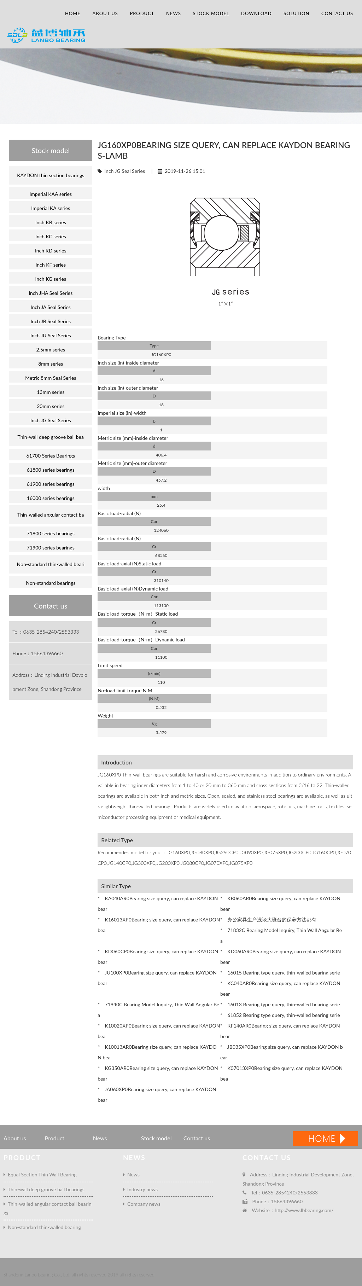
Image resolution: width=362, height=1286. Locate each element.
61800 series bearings (51, 470)
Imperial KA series (50, 208)
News (173, 13)
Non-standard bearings (50, 583)
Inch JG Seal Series (124, 171)
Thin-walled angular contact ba (50, 515)
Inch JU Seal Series (50, 335)
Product (142, 13)
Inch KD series (50, 251)
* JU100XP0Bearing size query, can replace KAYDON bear (157, 978)
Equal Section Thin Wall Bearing (40, 1174)
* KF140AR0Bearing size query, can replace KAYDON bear (280, 1031)
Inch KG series (50, 279)
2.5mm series (50, 350)
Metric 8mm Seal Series (50, 378)
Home (73, 13)
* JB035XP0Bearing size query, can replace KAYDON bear (281, 1052)
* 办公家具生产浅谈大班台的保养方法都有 (268, 920)
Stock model (211, 13)
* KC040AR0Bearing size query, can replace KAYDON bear (280, 988)
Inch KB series (50, 222)
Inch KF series (50, 265)
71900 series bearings (51, 548)
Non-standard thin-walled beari (50, 564)
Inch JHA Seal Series (50, 293)
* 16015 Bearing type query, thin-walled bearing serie (280, 973)
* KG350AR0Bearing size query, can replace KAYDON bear (158, 1073)
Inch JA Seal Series (51, 307)
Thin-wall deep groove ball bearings (44, 1189)
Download (256, 13)
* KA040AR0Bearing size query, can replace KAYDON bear (158, 903)
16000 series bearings (51, 498)
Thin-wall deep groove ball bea (51, 437)
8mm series (50, 364)
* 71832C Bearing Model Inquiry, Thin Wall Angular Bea (281, 935)
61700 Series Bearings (50, 456)
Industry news (140, 1189)
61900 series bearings (51, 484)
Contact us (337, 13)
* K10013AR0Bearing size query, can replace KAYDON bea (157, 1052)
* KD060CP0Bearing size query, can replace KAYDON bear (158, 956)
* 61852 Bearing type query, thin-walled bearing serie (280, 1015)
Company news (141, 1204)
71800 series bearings (51, 533)
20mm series (50, 406)
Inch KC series (50, 236)
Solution (296, 13)
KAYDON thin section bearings (50, 175)
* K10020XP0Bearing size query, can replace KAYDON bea (159, 1031)
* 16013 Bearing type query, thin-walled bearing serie (280, 1004)
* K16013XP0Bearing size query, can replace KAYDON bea (159, 925)
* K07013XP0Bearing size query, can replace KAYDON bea (281, 1073)
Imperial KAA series (50, 194)
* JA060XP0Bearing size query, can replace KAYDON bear (157, 1094)
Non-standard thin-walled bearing (42, 1227)
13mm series (50, 392)
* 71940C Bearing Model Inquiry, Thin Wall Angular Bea (158, 1009)
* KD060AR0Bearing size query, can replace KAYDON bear (280, 956)
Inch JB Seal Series (51, 321)
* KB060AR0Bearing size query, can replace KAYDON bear (280, 903)
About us (105, 13)
